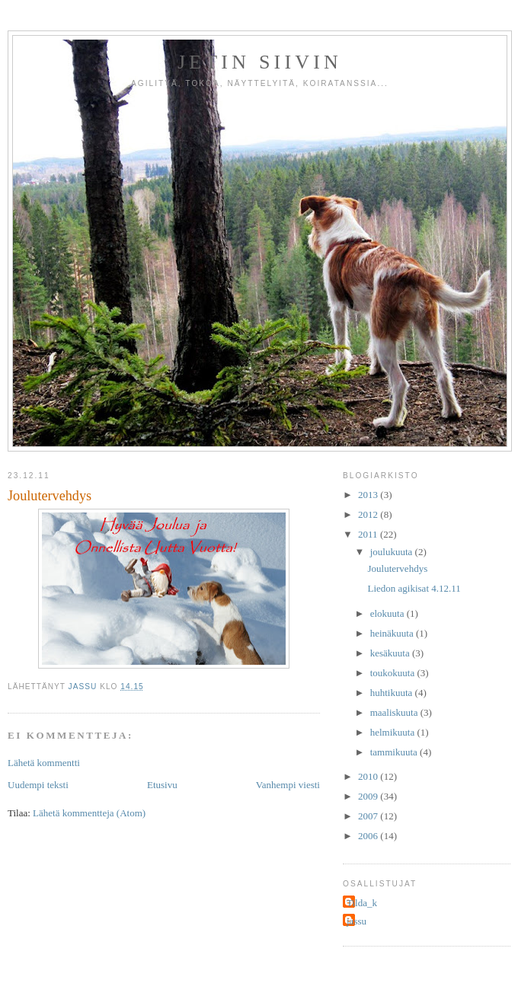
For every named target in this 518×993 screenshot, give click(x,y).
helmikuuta (393, 732)
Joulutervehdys (397, 568)
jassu (356, 921)
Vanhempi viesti (288, 784)
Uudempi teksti (38, 784)
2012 (369, 514)
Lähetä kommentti (44, 762)
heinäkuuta (393, 633)
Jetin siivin (259, 62)
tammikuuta (395, 752)
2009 (369, 796)
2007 (369, 816)
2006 (369, 835)
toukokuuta (393, 672)
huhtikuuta (392, 692)
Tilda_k (362, 902)
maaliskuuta (395, 712)
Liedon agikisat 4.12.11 (413, 588)
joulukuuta (392, 551)
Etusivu (162, 784)
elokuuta (388, 613)
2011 (369, 534)
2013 (369, 494)
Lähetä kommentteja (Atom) (89, 813)
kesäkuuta (391, 653)
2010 (369, 776)
